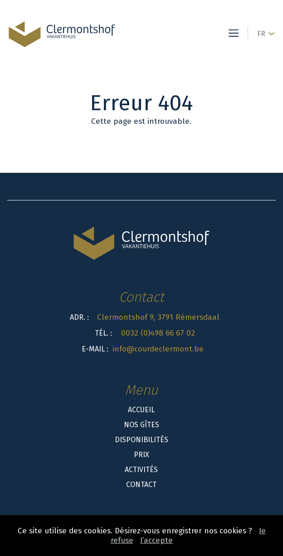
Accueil (141, 409)
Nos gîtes (141, 424)
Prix (141, 454)
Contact (141, 484)
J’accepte (156, 540)
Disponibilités (141, 439)
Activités (141, 469)
